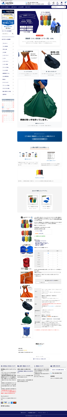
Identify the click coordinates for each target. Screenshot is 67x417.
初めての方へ (28, 7)
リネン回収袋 (5, 46)
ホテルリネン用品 (6, 88)
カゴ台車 (4, 52)
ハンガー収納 (5, 64)
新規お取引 (49, 3)
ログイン (53, 3)
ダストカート (45, 242)
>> (42, 356)
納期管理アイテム (6, 73)
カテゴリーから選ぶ (5, 7)
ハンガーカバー (6, 61)
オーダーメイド (5, 82)
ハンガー (4, 58)
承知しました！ (38, 276)
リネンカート (5, 43)
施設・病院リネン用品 (7, 91)
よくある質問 (21, 7)
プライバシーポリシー (42, 412)
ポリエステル (43, 240)
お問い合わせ (14, 7)
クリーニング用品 (6, 85)
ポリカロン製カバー (51, 306)
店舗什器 (4, 94)
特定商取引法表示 (32, 412)
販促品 (4, 79)
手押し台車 (5, 49)
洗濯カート (46, 243)
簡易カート (43, 244)
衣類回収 (41, 245)
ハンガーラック (5, 55)
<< (36, 356)
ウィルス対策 (5, 70)
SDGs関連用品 (6, 76)
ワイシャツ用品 (5, 67)
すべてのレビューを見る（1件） (39, 358)
